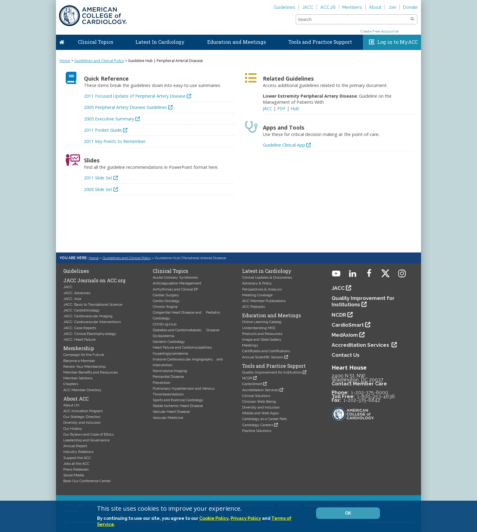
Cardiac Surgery (166, 295)
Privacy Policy (246, 518)
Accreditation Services (260, 390)
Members (352, 7)
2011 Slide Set (98, 178)
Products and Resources (262, 334)
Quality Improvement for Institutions (272, 372)
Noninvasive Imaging (170, 371)
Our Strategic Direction (81, 417)
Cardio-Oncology (166, 301)
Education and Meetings (236, 42)
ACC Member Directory (82, 390)
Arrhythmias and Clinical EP (175, 289)
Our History (72, 428)
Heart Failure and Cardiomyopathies (182, 347)
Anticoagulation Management (177, 283)
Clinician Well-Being (259, 401)
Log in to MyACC (397, 42)
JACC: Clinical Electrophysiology (89, 334)
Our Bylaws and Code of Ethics (88, 434)
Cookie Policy (213, 518)
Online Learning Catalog (261, 322)
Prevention (161, 383)
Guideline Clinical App (284, 145)
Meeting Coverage (257, 295)
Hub (295, 108)
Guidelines (284, 7)
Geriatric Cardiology (169, 341)
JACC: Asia (72, 299)
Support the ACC (77, 458)
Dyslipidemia (163, 336)
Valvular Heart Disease (171, 411)
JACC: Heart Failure (79, 339)
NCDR (247, 378)
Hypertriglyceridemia (170, 353)
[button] (412, 19)
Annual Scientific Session (263, 357)
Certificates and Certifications (266, 351)
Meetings (250, 345)
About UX (71, 405)
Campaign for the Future (83, 355)
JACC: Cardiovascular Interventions (92, 322)
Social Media (73, 475)
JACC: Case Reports (79, 328)
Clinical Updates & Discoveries (267, 277)
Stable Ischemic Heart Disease (178, 406)
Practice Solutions (256, 431)
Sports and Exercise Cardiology (178, 400)
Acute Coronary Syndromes (175, 277)
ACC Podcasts (253, 306)
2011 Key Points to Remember (114, 141)
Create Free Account (377, 31)
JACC (307, 7)
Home (61, 41)
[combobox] (353, 19)
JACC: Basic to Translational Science (92, 304)
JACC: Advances (76, 293)
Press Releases (76, 469)
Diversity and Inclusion (82, 422)
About (375, 7)
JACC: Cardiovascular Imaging (88, 316)
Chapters (70, 384)
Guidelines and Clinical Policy (99, 60)
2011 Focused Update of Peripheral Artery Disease (135, 96)
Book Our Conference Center (87, 481)
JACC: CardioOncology (81, 310)
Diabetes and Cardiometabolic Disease (186, 330)
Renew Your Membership (84, 366)
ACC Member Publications (264, 301)
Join (392, 7)
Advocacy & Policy (257, 283)
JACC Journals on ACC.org (94, 280)
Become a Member (79, 361)
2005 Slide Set (98, 189)
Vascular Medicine (168, 418)
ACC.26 (328, 7)
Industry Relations (78, 452)
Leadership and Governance (86, 440)
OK (348, 513)
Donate (410, 7)
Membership (78, 348)
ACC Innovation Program (83, 411)
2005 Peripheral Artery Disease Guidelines (125, 107)
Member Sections (77, 378)
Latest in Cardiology (266, 271)
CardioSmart (252, 384)
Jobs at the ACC (76, 463)
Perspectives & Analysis (262, 289)
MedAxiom (345, 335)
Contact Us (346, 355)
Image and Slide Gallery (261, 339)
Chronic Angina (165, 306)
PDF (281, 108)
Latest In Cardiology (160, 42)
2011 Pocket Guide (103, 130)
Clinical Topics (95, 42)
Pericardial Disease (168, 376)
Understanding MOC (259, 328)
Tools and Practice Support (320, 42)
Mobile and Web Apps (260, 413)
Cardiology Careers (257, 425)
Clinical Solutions (256, 396)
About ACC (76, 399)
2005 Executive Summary (109, 119)
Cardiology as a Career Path (264, 419)
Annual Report (75, 446)
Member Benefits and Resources (90, 372)
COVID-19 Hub (164, 324)
